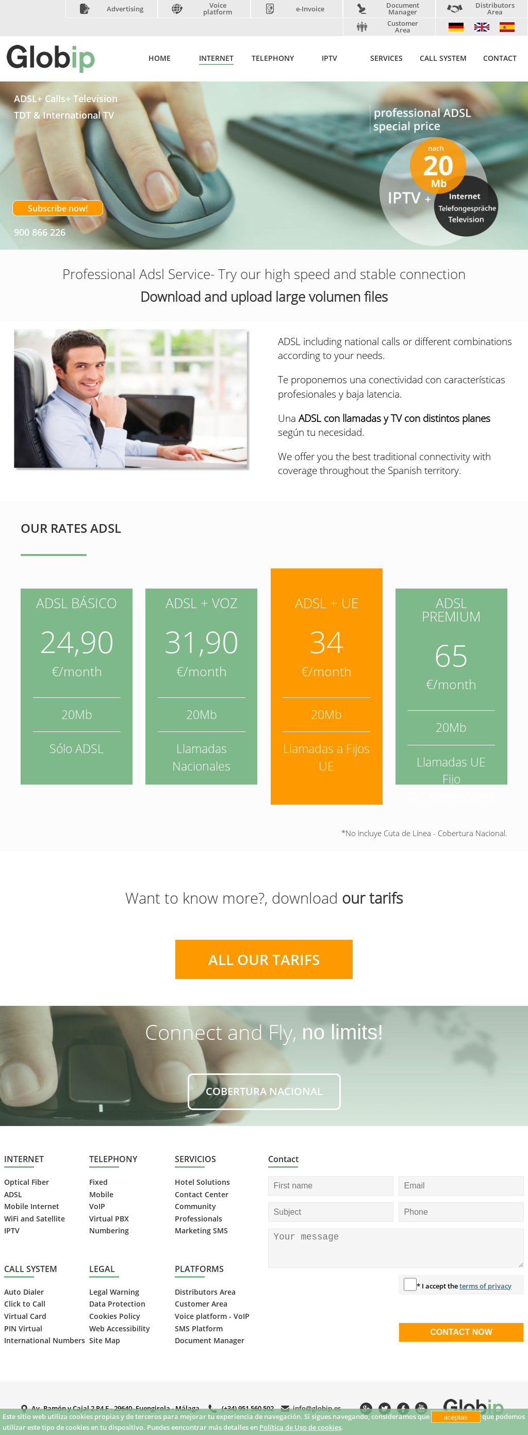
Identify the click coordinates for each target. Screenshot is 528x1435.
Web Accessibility (119, 1328)
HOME (159, 58)
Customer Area (402, 27)
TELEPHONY (273, 58)
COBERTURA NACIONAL (264, 1091)
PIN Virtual (23, 1328)
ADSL (13, 1194)
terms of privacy (485, 1286)
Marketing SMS (201, 1230)
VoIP (97, 1206)
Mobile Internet (31, 1206)
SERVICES (386, 58)
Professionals (198, 1218)
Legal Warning (114, 1292)
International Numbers (44, 1340)
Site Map (104, 1340)
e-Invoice (310, 9)
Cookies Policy (114, 1316)
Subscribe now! (58, 208)
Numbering (109, 1230)
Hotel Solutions (202, 1182)
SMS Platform (199, 1328)
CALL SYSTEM (443, 58)
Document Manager (402, 8)
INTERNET (216, 58)
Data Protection (117, 1304)
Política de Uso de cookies (300, 1427)
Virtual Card (25, 1316)
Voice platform (217, 8)
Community (195, 1206)
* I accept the (464, 1286)
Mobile (101, 1194)
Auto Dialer (24, 1292)
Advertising (125, 9)
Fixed (98, 1182)
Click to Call (24, 1304)
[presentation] (310, 1312)
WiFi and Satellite (34, 1218)
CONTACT (500, 58)
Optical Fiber (26, 1182)
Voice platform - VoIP (212, 1316)
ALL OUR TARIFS (264, 959)
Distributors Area (495, 8)
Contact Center (201, 1194)
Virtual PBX (109, 1218)
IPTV (329, 58)
